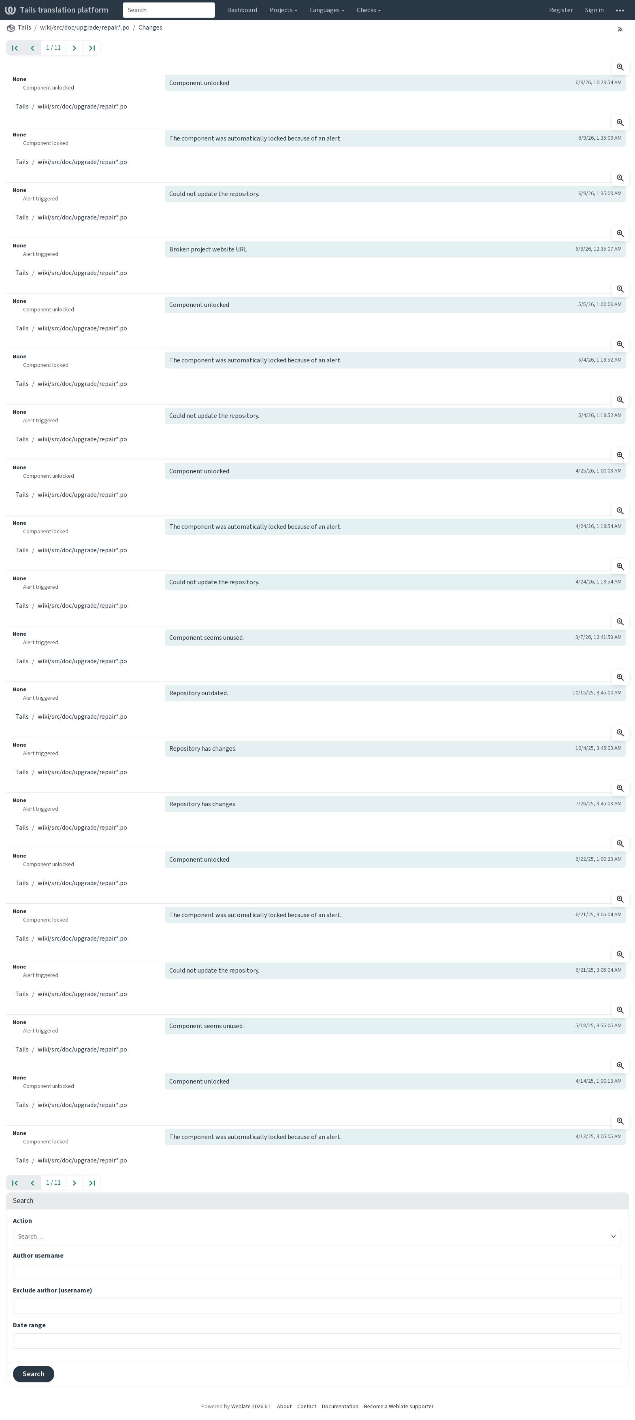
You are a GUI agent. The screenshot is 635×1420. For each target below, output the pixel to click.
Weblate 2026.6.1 (251, 1406)
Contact (306, 1406)
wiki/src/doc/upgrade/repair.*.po (85, 27)
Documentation (340, 1406)
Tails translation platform (57, 9)
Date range (29, 1325)
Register (561, 10)
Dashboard (242, 10)
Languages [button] (325, 10)
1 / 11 (53, 47)
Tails (24, 27)
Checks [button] (366, 10)
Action (22, 1220)
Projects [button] (281, 10)
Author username (38, 1255)
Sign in (594, 10)
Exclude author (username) (52, 1290)
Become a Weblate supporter (399, 1406)
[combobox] (169, 10)
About (284, 1406)
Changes (150, 27)
